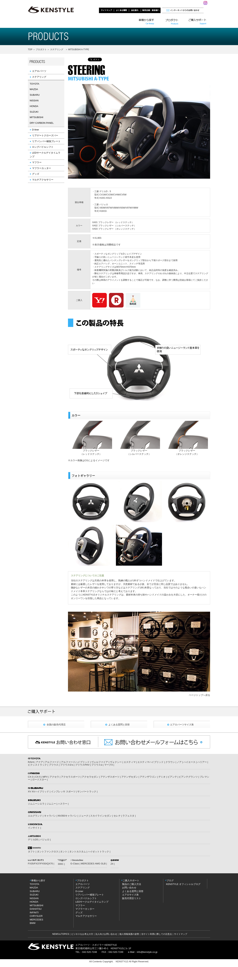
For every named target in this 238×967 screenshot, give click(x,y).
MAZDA (34, 887)
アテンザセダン (129, 776)
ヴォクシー (116, 762)
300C (60, 864)
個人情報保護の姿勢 (129, 934)
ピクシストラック (37, 764)
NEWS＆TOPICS (60, 934)
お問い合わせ (129, 887)
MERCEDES (36, 919)
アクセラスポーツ (70, 776)
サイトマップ (180, 934)
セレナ (117, 815)
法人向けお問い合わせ (106, 934)
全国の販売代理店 (56, 724)
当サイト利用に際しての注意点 (156, 934)
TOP (30, 49)
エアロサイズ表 (130, 894)
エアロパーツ (39, 71)
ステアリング (56, 49)
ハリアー (202, 762)
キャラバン (50, 815)
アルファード (52, 762)
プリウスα (96, 764)
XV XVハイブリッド (38, 791)
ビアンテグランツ (188, 776)
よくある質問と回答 (119, 724)
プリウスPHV (82, 764)
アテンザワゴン (148, 776)
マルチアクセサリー (42, 179)
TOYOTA (34, 884)
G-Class (74, 863)
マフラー (37, 162)
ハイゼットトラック (98, 851)
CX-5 (38, 776)
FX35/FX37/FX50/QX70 (40, 863)
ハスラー (62, 803)
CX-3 (30, 776)
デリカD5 (33, 839)
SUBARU (35, 891)
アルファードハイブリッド (75, 762)
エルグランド (35, 815)
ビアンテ (172, 776)
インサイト (34, 827)
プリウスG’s (66, 764)
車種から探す (38, 880)
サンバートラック (86, 791)
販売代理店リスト (131, 898)
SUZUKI (34, 894)
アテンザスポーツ (109, 776)
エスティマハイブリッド (150, 762)
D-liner (35, 129)
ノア (179, 762)
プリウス (53, 764)
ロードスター (39, 779)
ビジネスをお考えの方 (82, 934)
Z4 (112, 863)
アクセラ (54, 776)
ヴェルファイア (99, 762)
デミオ (161, 776)
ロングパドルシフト (42, 147)
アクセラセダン (90, 776)
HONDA (34, 901)
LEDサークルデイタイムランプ (91, 901)
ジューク (83, 815)
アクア (39, 762)
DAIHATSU (36, 909)
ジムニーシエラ (36, 803)
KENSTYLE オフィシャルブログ (183, 884)
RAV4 (31, 762)
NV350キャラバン (67, 815)
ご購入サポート (131, 880)
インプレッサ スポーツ (63, 791)
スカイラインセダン (101, 815)
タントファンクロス (47, 851)
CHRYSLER (36, 916)
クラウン (170, 762)
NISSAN (34, 898)
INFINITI (34, 912)
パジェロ (44, 839)
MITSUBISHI (36, 905)
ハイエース (189, 762)
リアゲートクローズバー (45, 135)
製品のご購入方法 (131, 884)
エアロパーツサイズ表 (182, 724)
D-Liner (79, 891)
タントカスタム (77, 851)
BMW (33, 923)
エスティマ (130, 762)
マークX (108, 764)
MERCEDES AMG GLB (93, 863)
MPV (45, 776)
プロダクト (41, 49)
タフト (31, 851)
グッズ (35, 173)
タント (63, 851)
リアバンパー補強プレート (46, 141)
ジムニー (51, 803)
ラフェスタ (128, 815)
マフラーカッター (41, 168)
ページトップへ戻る (199, 695)
